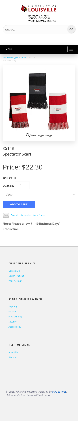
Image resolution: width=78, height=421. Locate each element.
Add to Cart (19, 204)
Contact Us (14, 270)
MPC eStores (59, 391)
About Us (13, 352)
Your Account (15, 280)
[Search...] (33, 30)
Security (12, 321)
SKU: (6, 178)
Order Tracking (16, 275)
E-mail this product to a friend (28, 215)
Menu (8, 49)
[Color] (39, 195)
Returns (12, 311)
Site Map (12, 357)
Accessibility (14, 326)
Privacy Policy (15, 316)
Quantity (8, 185)
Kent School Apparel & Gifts (14, 57)
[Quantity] (22, 185)
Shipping (12, 306)
